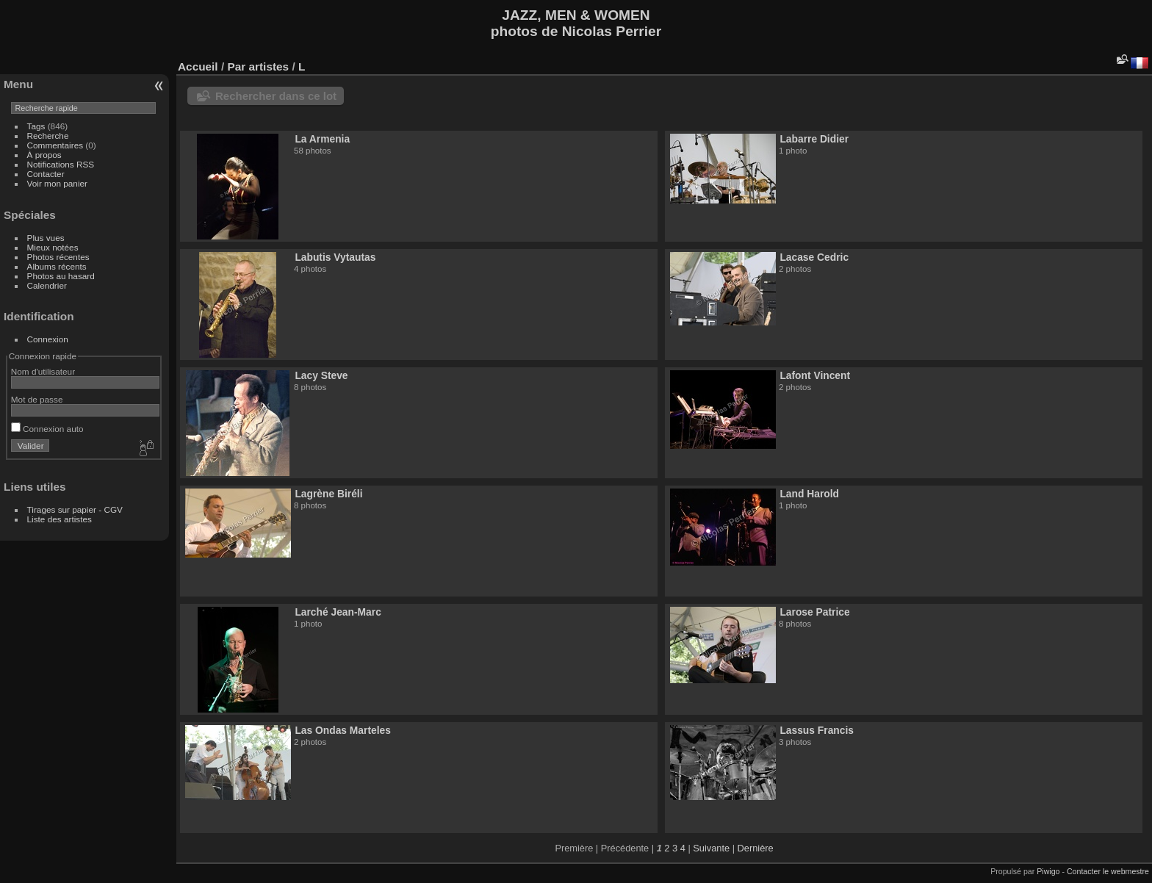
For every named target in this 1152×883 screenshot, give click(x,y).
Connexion (47, 339)
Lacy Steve (321, 375)
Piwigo (1048, 871)
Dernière (756, 848)
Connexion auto (47, 428)
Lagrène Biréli (328, 494)
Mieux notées (53, 247)
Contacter (46, 174)
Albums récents (57, 266)
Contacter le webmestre (1108, 871)
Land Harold (809, 494)
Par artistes (258, 66)
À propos (44, 154)
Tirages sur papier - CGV (75, 509)
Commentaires (55, 145)
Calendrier (47, 285)
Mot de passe (37, 399)
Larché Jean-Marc (338, 612)
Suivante (711, 848)
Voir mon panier (57, 183)
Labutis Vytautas (335, 257)
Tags (36, 126)
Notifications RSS (61, 164)
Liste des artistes (59, 519)
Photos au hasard (61, 276)
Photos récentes (58, 257)
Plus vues (46, 237)
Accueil (198, 66)
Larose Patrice (814, 612)
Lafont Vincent (815, 375)
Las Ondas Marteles (343, 730)
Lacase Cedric (814, 257)
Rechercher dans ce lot (275, 96)
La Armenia (322, 139)
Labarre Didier (814, 139)
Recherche (48, 135)
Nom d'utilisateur (43, 371)
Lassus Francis (817, 730)
